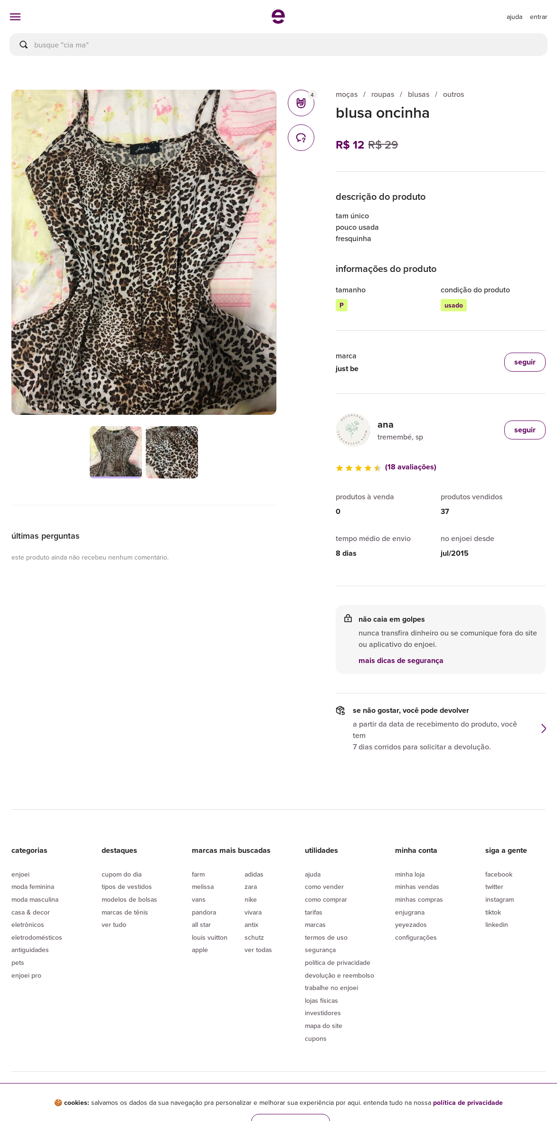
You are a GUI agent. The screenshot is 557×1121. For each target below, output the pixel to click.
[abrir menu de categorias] (15, 16)
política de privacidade (468, 1102)
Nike (251, 899)
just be (347, 368)
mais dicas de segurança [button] (401, 660)
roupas (382, 94)
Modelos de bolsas (129, 899)
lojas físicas (321, 1000)
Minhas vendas (417, 886)
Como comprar (326, 899)
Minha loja (410, 874)
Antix (251, 924)
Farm (198, 874)
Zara (251, 886)
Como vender (324, 886)
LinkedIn (496, 924)
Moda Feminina (32, 886)
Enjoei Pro (26, 975)
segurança (320, 949)
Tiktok (493, 912)
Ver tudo (114, 924)
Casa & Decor (30, 912)
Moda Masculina (34, 899)
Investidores (323, 1013)
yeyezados (411, 924)
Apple (200, 949)
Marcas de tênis (125, 912)
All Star (201, 924)
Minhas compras (419, 899)
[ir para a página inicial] (278, 21)
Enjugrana (410, 912)
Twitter (494, 886)
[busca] (278, 44)
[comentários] (301, 137)
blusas (418, 94)
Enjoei (20, 874)
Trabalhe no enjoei (331, 987)
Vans (199, 899)
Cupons (316, 1038)
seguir (525, 429)
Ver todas (258, 949)
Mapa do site (323, 1025)
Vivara (253, 912)
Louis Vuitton (209, 937)
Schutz (254, 937)
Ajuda (313, 874)
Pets (17, 962)
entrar (539, 16)
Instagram (499, 899)
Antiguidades (30, 949)
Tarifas (313, 912)
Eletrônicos (27, 924)
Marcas (315, 924)
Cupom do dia (122, 874)
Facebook (498, 874)
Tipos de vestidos (127, 886)
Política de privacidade (337, 962)
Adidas (254, 874)
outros (453, 94)
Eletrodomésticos (36, 937)
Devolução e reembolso (339, 975)
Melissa (203, 886)
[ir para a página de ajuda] (514, 16)
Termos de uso (326, 937)
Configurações (416, 937)
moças (347, 94)
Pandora (204, 912)
